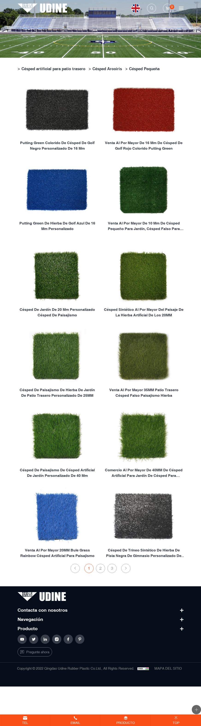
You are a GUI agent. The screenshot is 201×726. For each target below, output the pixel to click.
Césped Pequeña (144, 68)
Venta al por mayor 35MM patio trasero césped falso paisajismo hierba (143, 422)
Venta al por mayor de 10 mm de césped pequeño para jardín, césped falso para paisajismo (144, 227)
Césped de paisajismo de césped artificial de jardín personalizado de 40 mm (57, 502)
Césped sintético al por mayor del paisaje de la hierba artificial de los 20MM (143, 342)
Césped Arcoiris (107, 68)
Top (176, 723)
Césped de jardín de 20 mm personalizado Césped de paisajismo (57, 342)
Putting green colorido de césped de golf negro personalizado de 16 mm (57, 147)
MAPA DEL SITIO (168, 668)
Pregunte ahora (37, 652)
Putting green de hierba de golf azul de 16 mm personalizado (57, 227)
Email (75, 723)
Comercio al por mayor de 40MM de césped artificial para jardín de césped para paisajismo (144, 502)
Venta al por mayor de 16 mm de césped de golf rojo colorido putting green (144, 147)
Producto (125, 723)
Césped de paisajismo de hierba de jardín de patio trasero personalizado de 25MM (57, 422)
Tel (25, 723)
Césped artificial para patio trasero (53, 68)
